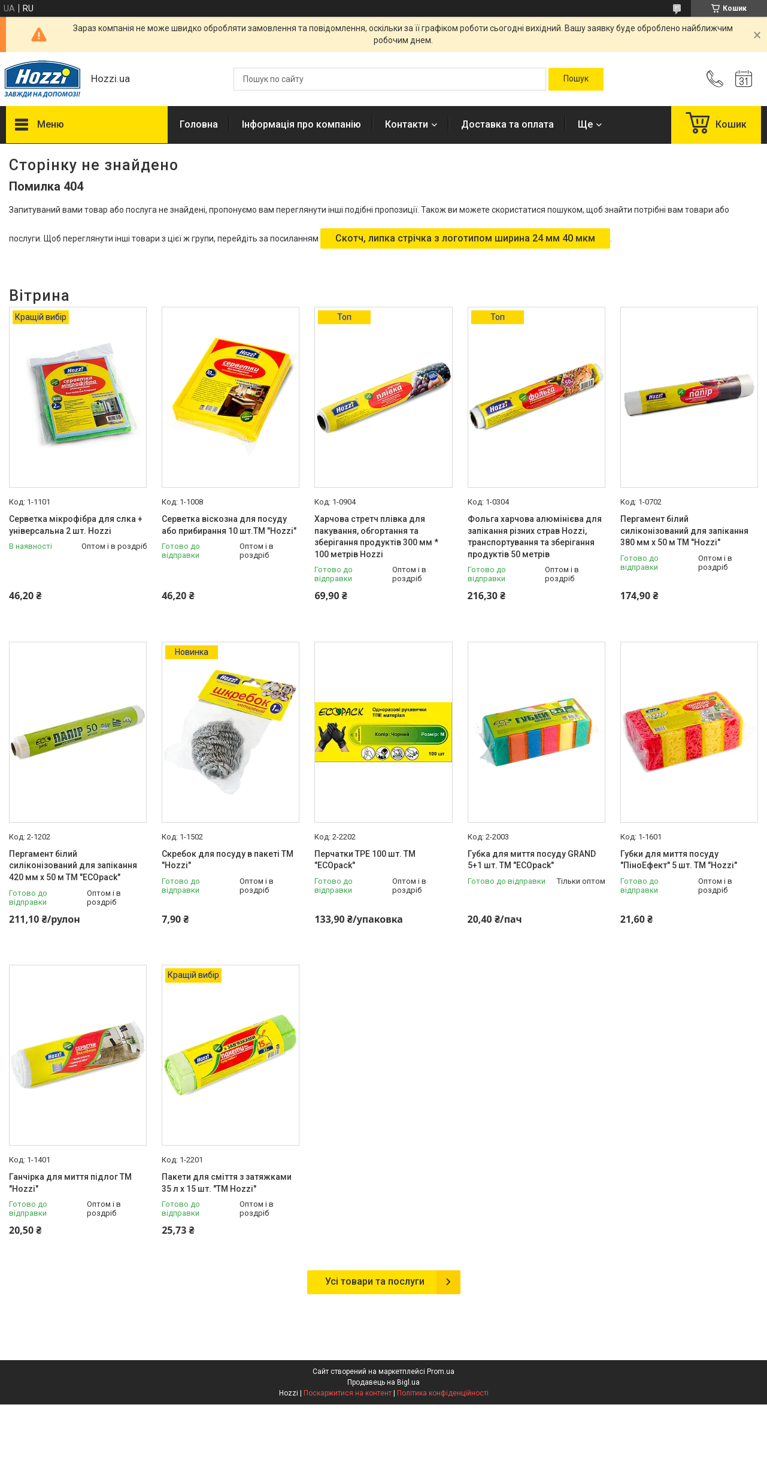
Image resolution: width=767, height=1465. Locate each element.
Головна (199, 124)
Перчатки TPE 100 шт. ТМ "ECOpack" (365, 860)
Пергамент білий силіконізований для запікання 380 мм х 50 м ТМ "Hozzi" (684, 530)
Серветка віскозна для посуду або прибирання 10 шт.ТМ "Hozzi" (229, 525)
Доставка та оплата (507, 124)
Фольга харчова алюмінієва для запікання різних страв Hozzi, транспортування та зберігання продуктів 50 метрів (535, 536)
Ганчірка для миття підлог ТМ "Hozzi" (70, 1183)
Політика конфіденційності (443, 1393)
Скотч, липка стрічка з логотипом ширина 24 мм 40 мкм (465, 238)
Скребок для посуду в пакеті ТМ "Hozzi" (227, 860)
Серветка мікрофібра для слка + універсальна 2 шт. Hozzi (76, 525)
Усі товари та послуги (375, 1281)
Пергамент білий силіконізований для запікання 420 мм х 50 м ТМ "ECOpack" (73, 865)
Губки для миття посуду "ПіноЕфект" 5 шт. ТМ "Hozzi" (678, 860)
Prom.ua (440, 1371)
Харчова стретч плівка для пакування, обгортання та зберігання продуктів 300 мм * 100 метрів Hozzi (376, 536)
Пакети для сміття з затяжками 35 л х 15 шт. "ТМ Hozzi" (227, 1183)
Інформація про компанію (301, 124)
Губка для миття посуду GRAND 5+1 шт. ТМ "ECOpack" (532, 860)
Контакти (406, 124)
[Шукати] (576, 79)
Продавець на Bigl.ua (383, 1382)
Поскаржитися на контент (348, 1393)
